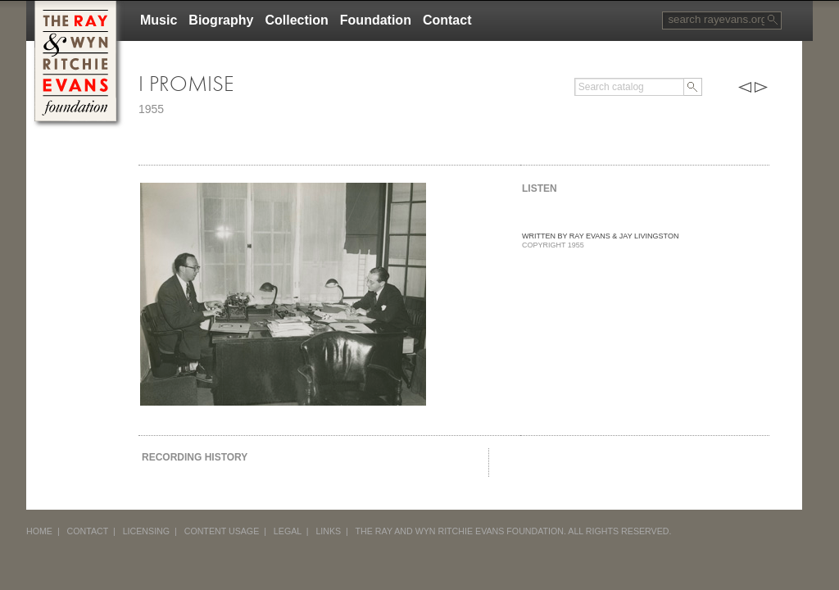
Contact (447, 20)
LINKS (328, 531)
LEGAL (288, 531)
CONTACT (88, 531)
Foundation (375, 20)
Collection (296, 20)
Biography (220, 20)
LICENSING (146, 531)
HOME (39, 531)
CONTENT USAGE (222, 531)
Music (158, 20)
